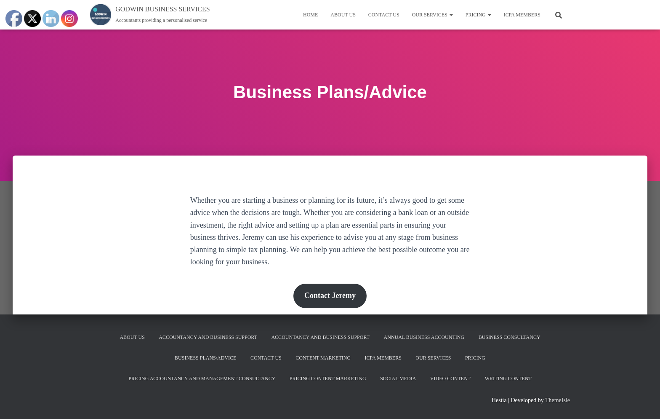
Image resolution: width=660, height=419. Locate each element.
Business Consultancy (509, 337)
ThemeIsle (557, 400)
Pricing (478, 15)
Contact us (383, 15)
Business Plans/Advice (205, 358)
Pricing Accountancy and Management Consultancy (201, 378)
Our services (432, 15)
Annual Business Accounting (424, 337)
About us (342, 15)
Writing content (508, 378)
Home (310, 15)
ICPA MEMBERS (522, 15)
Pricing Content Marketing (328, 378)
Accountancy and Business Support (208, 337)
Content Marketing (323, 358)
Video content (450, 378)
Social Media (398, 378)
